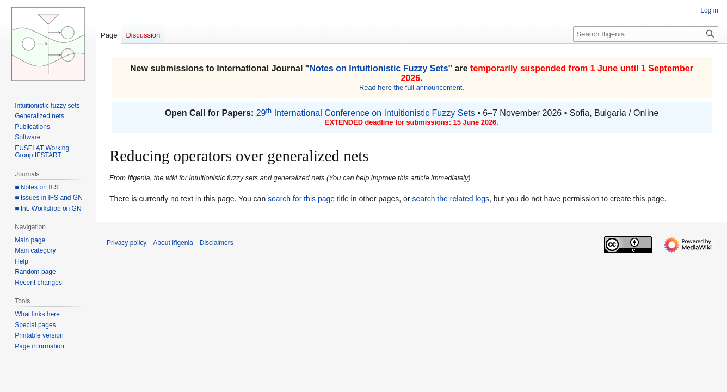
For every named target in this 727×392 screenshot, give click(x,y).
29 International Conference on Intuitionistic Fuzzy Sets (365, 113)
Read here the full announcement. (411, 87)
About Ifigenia (173, 243)
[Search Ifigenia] (645, 34)
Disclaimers (216, 243)
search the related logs (450, 198)
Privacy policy (126, 243)
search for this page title (308, 198)
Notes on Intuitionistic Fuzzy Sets (378, 68)
